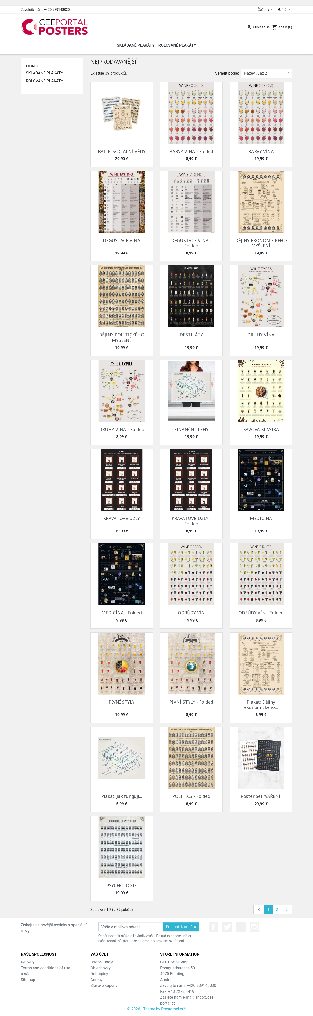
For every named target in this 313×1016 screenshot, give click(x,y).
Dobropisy (99, 974)
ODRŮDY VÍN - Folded (261, 613)
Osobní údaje (101, 962)
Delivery (27, 962)
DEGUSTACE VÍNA (121, 240)
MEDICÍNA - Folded (121, 613)
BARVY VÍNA (261, 151)
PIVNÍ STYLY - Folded (191, 702)
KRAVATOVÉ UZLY (121, 518)
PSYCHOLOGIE (121, 885)
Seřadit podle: (227, 73)
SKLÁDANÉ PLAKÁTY (44, 73)
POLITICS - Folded (191, 796)
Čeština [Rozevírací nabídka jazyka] (264, 9)
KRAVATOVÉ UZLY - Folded (191, 521)
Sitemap (28, 979)
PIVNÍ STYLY (121, 702)
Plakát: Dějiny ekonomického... (261, 704)
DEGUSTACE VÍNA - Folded (191, 243)
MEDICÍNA (261, 518)
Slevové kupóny (103, 985)
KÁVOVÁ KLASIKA (261, 429)
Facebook (213, 927)
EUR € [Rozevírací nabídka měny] (282, 9)
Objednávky (100, 968)
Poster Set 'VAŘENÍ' (261, 796)
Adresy (96, 979)
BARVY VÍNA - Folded (191, 151)
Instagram (254, 927)
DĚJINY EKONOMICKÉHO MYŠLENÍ (261, 243)
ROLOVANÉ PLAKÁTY (44, 81)
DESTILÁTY (191, 335)
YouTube (241, 927)
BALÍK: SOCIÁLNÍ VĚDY (121, 151)
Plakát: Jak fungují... (121, 796)
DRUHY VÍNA (261, 335)
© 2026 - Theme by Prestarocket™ (156, 1009)
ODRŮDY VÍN (191, 613)
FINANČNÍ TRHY (191, 429)
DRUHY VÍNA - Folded (121, 429)
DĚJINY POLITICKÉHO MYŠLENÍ (121, 337)
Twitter (227, 927)
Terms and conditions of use (45, 968)
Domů (32, 66)
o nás (25, 974)
